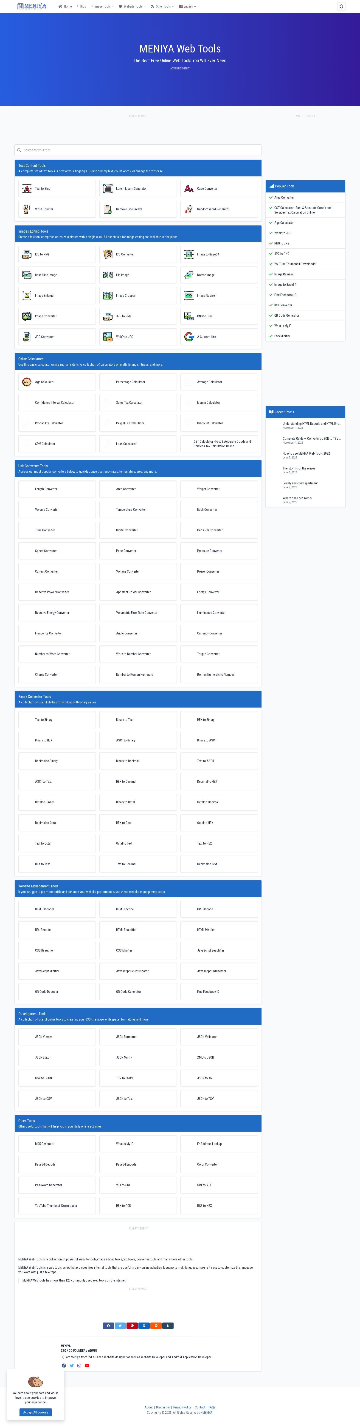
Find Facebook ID (285, 295)
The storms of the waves (299, 468)
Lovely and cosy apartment (300, 483)
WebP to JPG (282, 233)
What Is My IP (283, 326)
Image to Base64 (285, 284)
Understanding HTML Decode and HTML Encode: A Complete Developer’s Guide (312, 423)
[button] (341, 6)
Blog (81, 6)
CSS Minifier (282, 336)
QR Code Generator (286, 315)
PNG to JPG (281, 243)
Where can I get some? (297, 498)
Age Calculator (284, 223)
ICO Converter (283, 305)
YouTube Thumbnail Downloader (295, 264)
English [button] (186, 6)
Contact (200, 1407)
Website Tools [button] (131, 6)
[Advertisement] (138, 131)
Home (65, 6)
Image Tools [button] (101, 6)
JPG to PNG (281, 253)
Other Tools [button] (161, 6)
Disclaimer (163, 1407)
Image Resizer (283, 274)
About (149, 1407)
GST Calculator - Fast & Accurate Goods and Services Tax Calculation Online (303, 210)
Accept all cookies (35, 1412)
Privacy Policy (182, 1407)
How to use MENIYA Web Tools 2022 (306, 453)
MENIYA (207, 1412)
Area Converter (284, 197)
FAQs (212, 1407)
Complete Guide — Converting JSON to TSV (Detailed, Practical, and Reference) (312, 438)
